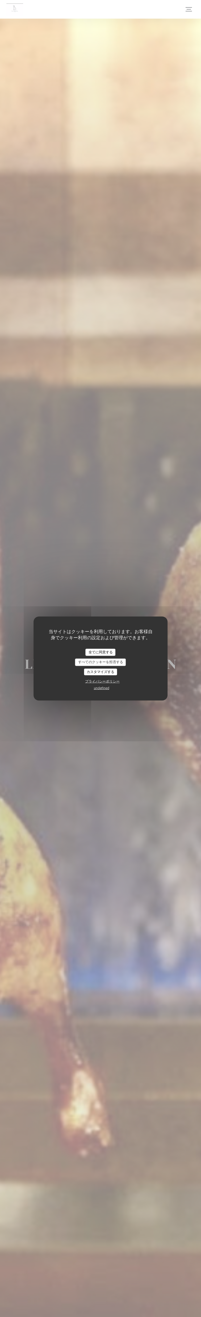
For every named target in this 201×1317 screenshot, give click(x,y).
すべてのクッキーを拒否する (100, 662)
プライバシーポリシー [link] (102, 681)
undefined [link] (101, 688)
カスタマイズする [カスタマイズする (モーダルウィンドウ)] (100, 671)
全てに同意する (101, 652)
